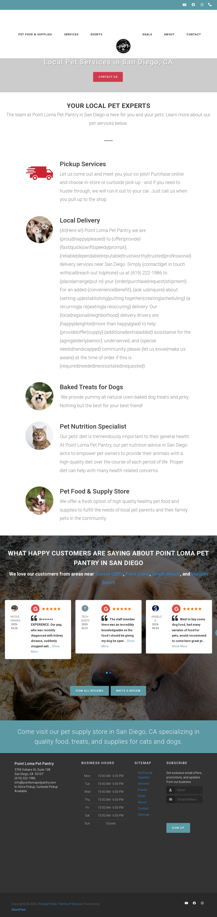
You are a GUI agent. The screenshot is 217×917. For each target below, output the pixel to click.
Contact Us (108, 76)
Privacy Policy (47, 904)
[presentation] (189, 812)
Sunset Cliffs (109, 574)
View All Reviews (89, 690)
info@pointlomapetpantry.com (35, 783)
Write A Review (128, 690)
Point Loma (137, 574)
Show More (179, 646)
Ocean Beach (166, 574)
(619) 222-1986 (25, 779)
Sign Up (178, 828)
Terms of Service (70, 904)
